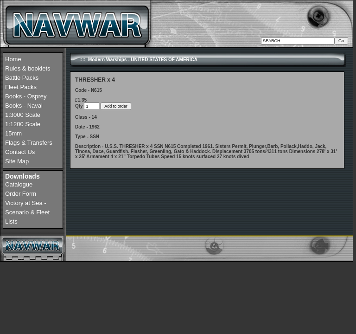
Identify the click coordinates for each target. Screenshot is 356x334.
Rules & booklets (28, 68)
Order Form (20, 193)
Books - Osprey (26, 96)
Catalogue (18, 184)
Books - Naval (24, 105)
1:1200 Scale (22, 124)
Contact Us (20, 151)
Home (13, 59)
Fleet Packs (21, 87)
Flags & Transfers (28, 142)
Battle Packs (21, 77)
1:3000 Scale (22, 114)
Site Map (17, 161)
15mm (13, 133)
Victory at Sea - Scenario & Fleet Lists (27, 212)
